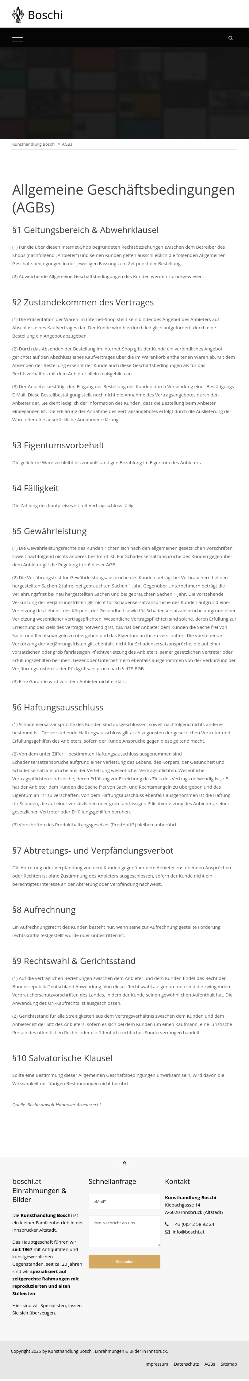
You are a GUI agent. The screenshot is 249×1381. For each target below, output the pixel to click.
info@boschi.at (189, 1234)
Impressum (156, 1366)
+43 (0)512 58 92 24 (193, 1226)
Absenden (124, 1263)
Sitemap (228, 1366)
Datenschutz (186, 1366)
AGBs (209, 1366)
